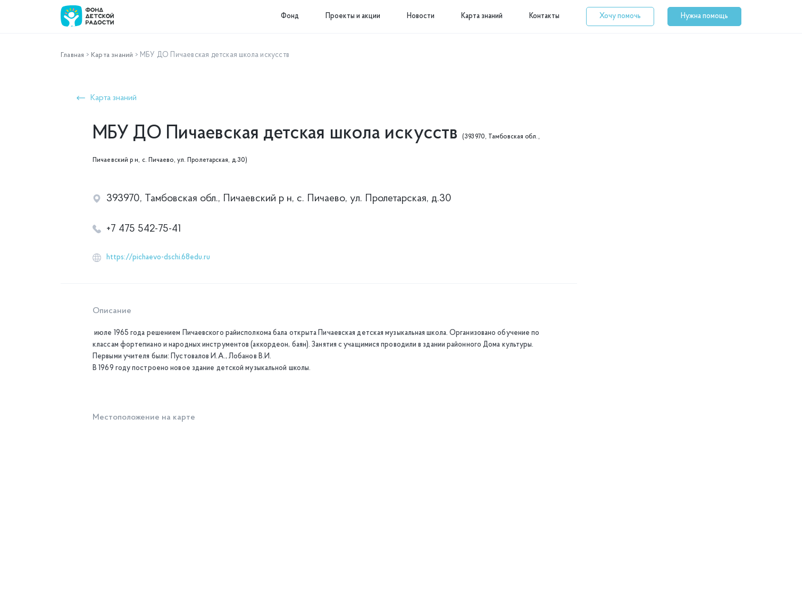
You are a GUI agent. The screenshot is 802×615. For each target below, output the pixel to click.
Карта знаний (482, 16)
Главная (73, 55)
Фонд (290, 16)
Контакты (544, 16)
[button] (620, 16)
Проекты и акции (352, 16)
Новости (421, 16)
